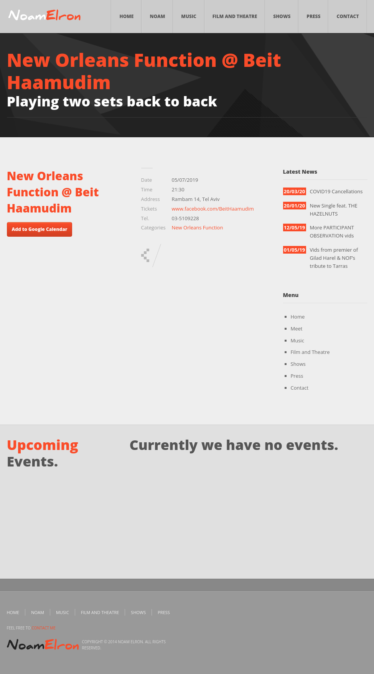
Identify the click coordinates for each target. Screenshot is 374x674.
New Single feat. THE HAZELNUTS (334, 209)
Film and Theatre (235, 16)
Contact (347, 16)
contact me (44, 628)
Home (126, 16)
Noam (157, 16)
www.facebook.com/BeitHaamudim (213, 208)
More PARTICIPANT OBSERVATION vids (332, 231)
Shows (281, 16)
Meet (297, 328)
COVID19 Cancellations (336, 191)
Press (313, 16)
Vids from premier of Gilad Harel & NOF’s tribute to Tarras (334, 257)
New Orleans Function (197, 227)
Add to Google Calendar (40, 229)
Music (188, 16)
